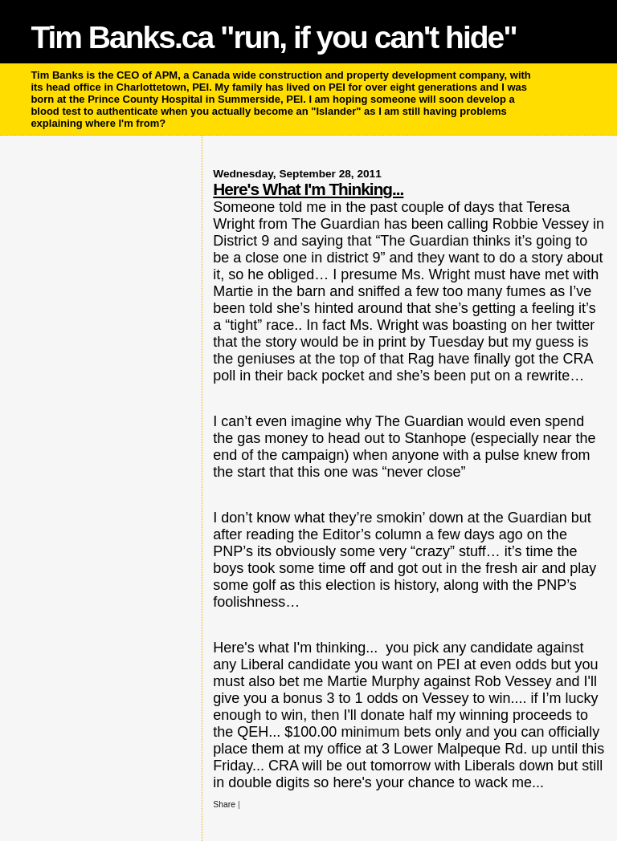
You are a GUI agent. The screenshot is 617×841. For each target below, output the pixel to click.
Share (224, 804)
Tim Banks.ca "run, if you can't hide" (273, 37)
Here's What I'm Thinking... (308, 189)
